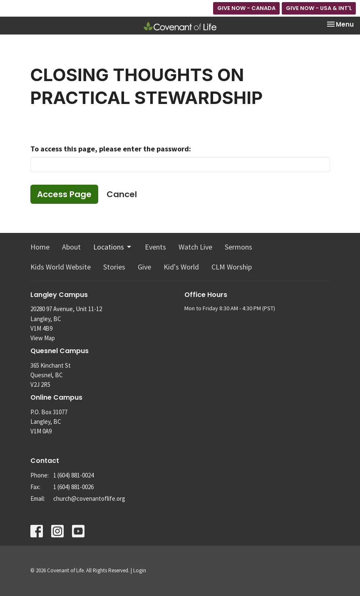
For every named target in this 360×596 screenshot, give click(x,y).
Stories (114, 267)
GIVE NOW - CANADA (246, 8)
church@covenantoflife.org (89, 498)
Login (139, 570)
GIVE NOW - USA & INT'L (319, 8)
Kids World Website (60, 267)
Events (155, 247)
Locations (112, 247)
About (71, 247)
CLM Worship (231, 267)
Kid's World (181, 267)
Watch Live (195, 247)
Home (40, 247)
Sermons (238, 247)
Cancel (122, 194)
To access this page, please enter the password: (110, 148)
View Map (42, 338)
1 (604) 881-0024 (73, 475)
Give (144, 267)
